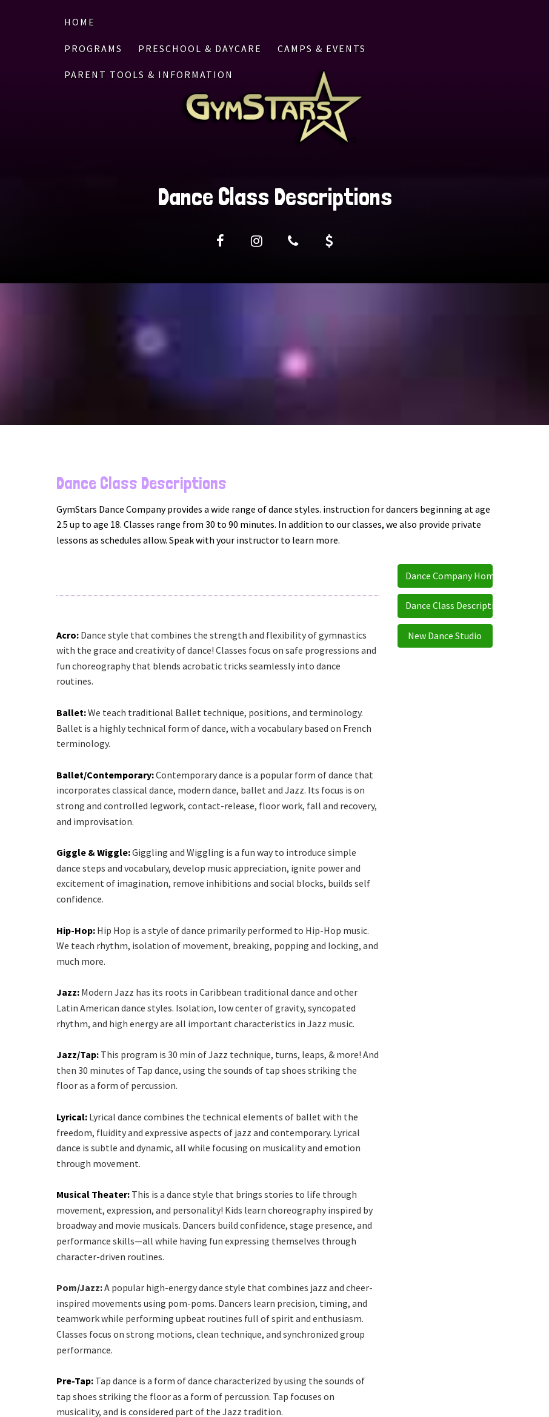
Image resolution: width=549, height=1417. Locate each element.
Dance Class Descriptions (449, 605)
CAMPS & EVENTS (322, 48)
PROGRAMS (93, 48)
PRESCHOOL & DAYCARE (200, 48)
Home (79, 22)
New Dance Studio (445, 636)
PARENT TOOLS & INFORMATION (148, 74)
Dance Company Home (449, 576)
